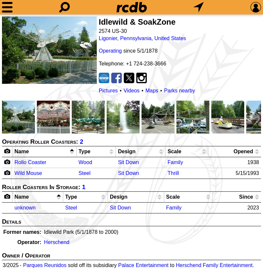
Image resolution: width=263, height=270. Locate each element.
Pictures (108, 90)
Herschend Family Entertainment (214, 265)
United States (170, 38)
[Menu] (7, 7)
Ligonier (108, 38)
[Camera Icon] (7, 162)
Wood (85, 162)
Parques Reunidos (44, 265)
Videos (131, 90)
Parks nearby (179, 90)
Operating (110, 51)
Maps (151, 90)
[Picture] (49, 50)
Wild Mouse (28, 173)
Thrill (173, 173)
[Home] (132, 7)
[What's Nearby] (198, 7)
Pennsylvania (135, 38)
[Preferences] (255, 7)
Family (175, 162)
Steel (85, 173)
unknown (25, 207)
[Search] (64, 7)
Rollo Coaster (30, 162)
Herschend (56, 242)
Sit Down (128, 162)
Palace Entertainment (143, 265)
